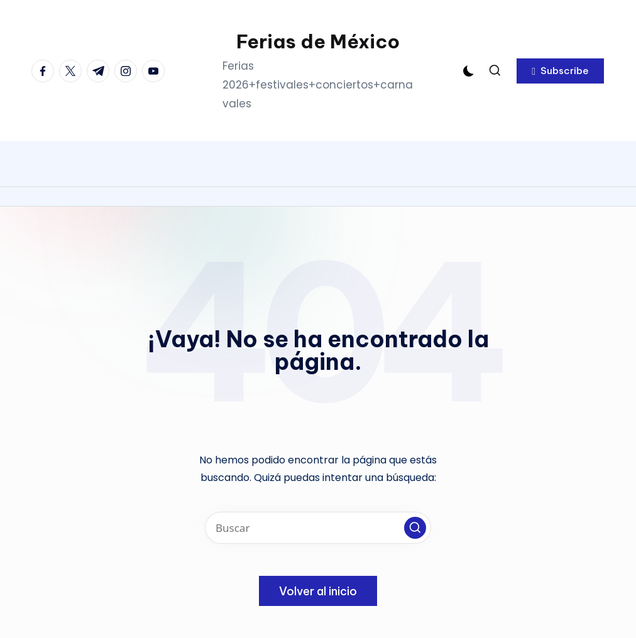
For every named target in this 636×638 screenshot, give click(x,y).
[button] (560, 71)
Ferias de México (318, 41)
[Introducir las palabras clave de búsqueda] (318, 528)
